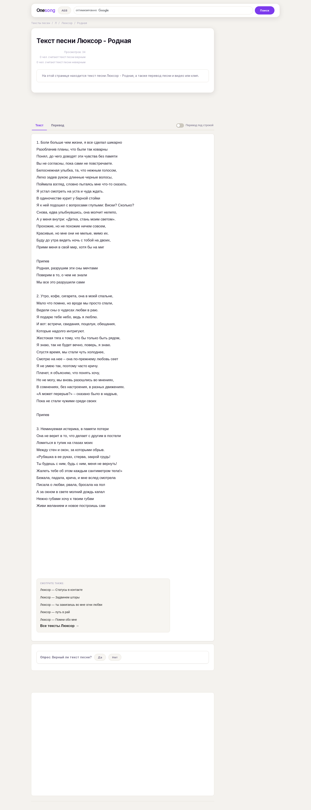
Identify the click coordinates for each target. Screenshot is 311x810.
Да (100, 657)
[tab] (39, 125)
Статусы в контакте (69, 589)
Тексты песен (40, 23)
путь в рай (62, 612)
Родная (82, 23)
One (45, 10)
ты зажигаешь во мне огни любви (78, 604)
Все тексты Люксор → (59, 626)
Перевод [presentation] (57, 125)
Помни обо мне (66, 619)
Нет (115, 657)
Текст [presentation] (39, 125)
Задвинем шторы (67, 597)
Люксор (67, 23)
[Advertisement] (123, 106)
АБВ (64, 10)
